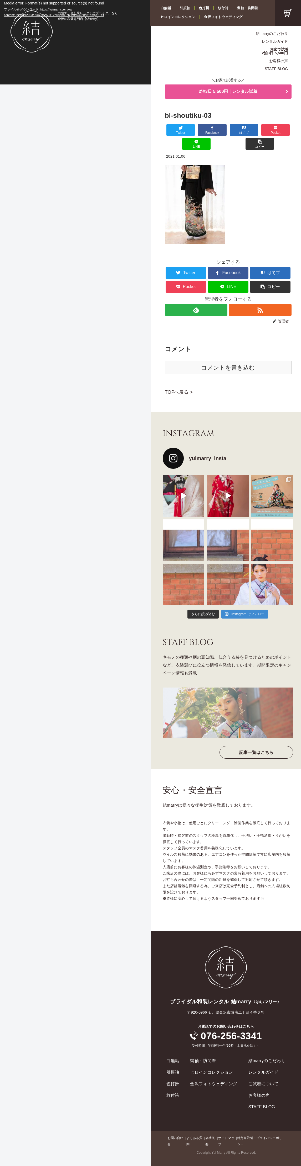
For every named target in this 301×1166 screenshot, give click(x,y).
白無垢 (166, 8)
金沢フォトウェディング (223, 17)
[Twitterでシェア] (175, 130)
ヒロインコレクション (178, 17)
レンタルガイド (275, 41)
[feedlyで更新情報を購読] (196, 296)
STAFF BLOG (276, 69)
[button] (281, 130)
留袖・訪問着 (247, 8)
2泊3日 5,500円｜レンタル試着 (228, 91)
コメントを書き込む (228, 354)
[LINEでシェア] (260, 130)
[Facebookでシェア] (196, 130)
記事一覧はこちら (256, 739)
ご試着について (263, 1070)
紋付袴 (223, 8)
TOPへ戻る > (179, 378)
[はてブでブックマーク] (217, 130)
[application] (75, 42)
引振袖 (185, 8)
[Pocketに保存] (238, 130)
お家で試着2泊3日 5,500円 (275, 51)
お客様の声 (278, 61)
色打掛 (204, 8)
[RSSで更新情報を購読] (260, 296)
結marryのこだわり (272, 33)
